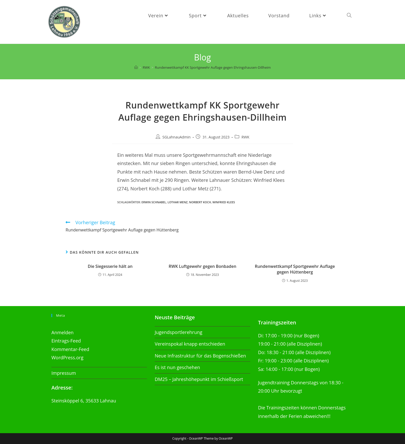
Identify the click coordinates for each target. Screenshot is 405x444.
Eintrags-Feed (66, 341)
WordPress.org (67, 357)
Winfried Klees (224, 202)
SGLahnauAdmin (176, 137)
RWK (245, 137)
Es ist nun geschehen (177, 367)
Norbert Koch (200, 202)
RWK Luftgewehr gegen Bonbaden (202, 266)
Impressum (63, 373)
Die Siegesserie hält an (110, 266)
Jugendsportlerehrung (178, 332)
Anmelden (62, 332)
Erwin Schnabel (154, 202)
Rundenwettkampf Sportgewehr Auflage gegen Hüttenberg (295, 269)
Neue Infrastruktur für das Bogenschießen (200, 356)
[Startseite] (136, 67)
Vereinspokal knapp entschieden (190, 344)
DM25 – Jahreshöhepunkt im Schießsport (199, 379)
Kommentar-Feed (70, 349)
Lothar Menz (178, 202)
